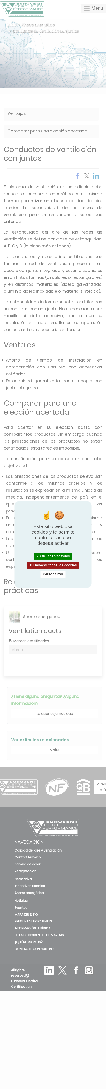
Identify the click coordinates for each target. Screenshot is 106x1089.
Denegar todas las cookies (53, 565)
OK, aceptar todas (53, 556)
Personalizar (53, 574)
